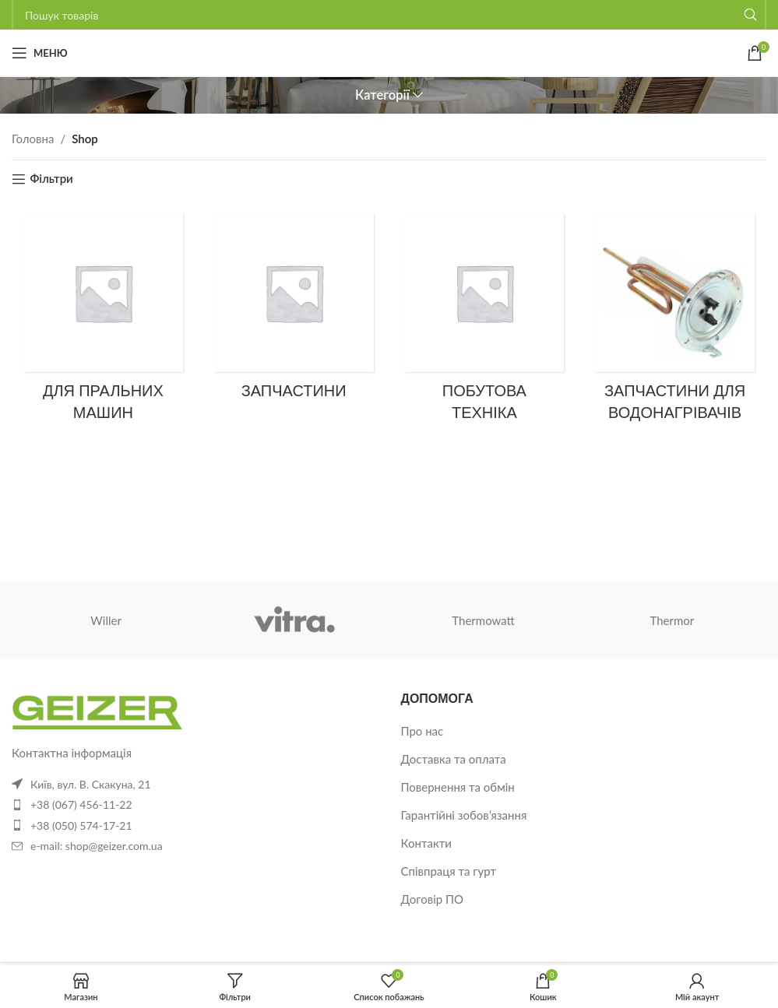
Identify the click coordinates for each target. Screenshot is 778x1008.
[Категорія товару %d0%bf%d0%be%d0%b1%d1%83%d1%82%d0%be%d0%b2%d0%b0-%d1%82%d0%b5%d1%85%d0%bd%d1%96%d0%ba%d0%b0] (485, 322)
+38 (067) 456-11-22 (81, 804)
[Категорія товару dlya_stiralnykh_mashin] (103, 322)
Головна (33, 139)
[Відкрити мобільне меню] (40, 52)
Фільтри (51, 179)
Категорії (382, 95)
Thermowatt (483, 620)
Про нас (422, 731)
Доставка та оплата (453, 759)
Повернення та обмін (458, 787)
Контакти (426, 843)
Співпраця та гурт (449, 871)
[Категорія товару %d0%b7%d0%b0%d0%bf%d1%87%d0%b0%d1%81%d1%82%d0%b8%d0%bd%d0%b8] (294, 311)
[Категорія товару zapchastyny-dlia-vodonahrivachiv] (675, 322)
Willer (105, 620)
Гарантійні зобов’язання (464, 815)
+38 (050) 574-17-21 (81, 825)
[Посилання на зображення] (97, 708)
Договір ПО (432, 899)
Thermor (672, 620)
